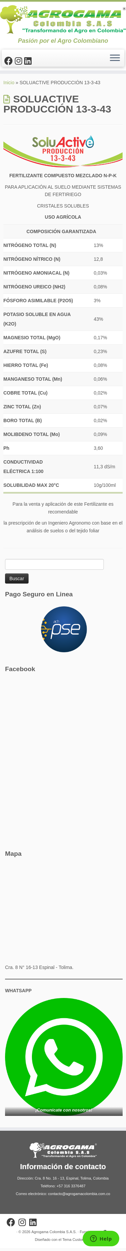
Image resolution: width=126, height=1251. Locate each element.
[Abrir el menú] (115, 58)
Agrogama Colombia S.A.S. (54, 1235)
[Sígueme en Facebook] (9, 61)
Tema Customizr (75, 1243)
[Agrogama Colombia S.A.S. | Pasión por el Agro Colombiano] (63, 19)
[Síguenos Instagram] (19, 61)
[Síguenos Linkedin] (29, 61)
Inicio (8, 86)
